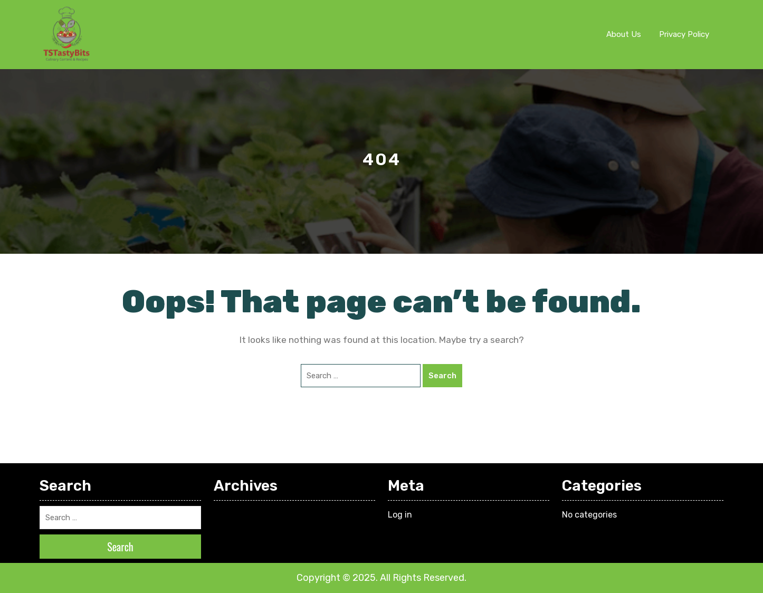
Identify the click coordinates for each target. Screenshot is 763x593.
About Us (623, 34)
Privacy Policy (684, 34)
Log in (400, 515)
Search (442, 375)
